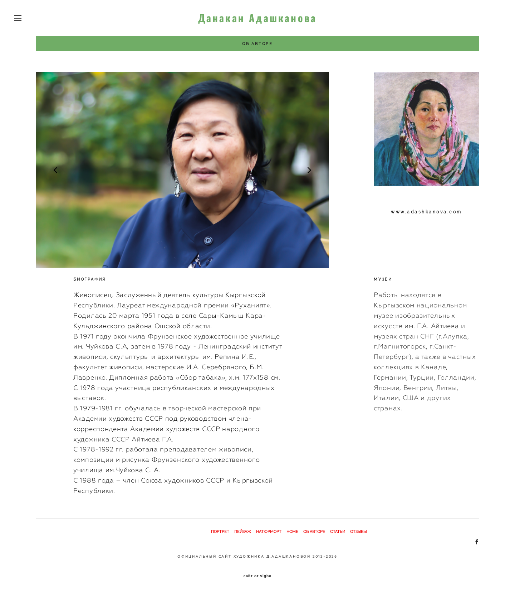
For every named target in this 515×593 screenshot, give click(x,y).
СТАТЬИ (337, 531)
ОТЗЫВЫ (358, 531)
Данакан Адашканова (257, 18)
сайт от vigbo (257, 576)
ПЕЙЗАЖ (242, 531)
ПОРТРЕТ (220, 531)
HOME (292, 531)
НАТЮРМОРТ (268, 531)
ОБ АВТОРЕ (314, 531)
